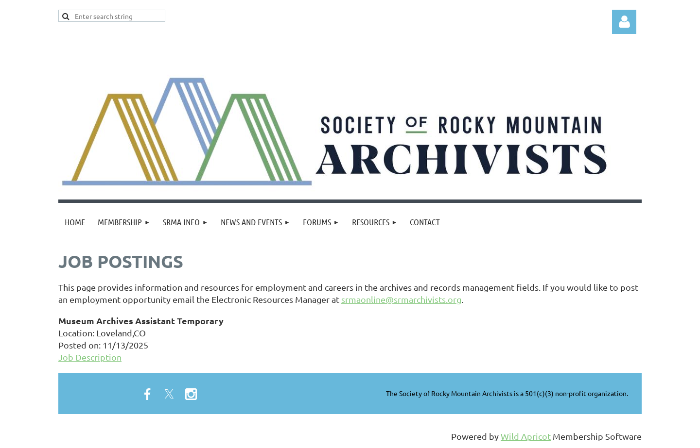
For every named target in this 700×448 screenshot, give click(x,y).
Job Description (90, 357)
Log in (624, 22)
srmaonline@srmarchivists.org (401, 299)
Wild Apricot (526, 436)
